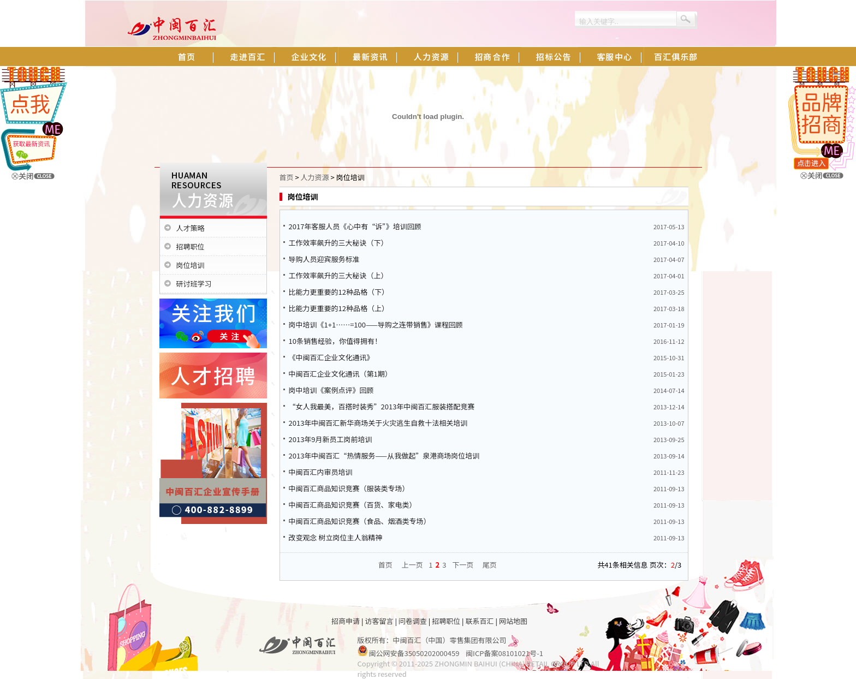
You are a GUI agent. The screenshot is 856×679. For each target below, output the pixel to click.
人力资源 (315, 177)
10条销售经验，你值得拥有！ (335, 341)
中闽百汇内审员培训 (321, 472)
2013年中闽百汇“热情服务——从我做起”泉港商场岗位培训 (384, 455)
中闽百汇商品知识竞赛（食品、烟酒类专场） (360, 521)
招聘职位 (190, 246)
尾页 (489, 564)
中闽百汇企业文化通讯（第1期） (340, 373)
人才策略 (190, 228)
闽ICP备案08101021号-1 (504, 653)
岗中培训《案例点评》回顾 (331, 390)
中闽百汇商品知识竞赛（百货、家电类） (353, 504)
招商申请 (345, 621)
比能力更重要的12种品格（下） (339, 292)
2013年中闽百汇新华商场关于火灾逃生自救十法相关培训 (378, 423)
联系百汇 (480, 621)
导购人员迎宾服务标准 (324, 259)
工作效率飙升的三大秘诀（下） (338, 242)
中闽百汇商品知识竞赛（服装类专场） (349, 488)
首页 (287, 177)
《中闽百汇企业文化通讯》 (331, 357)
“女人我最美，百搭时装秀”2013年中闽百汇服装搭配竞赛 (382, 406)
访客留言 (379, 621)
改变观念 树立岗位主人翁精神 (336, 537)
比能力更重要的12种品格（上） (339, 308)
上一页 (412, 564)
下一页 (463, 564)
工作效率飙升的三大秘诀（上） (338, 275)
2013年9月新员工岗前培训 (330, 439)
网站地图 (513, 621)
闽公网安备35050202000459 (413, 653)
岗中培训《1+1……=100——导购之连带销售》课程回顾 (376, 324)
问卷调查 (413, 621)
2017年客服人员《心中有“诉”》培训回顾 (355, 226)
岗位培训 (190, 265)
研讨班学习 (194, 283)
